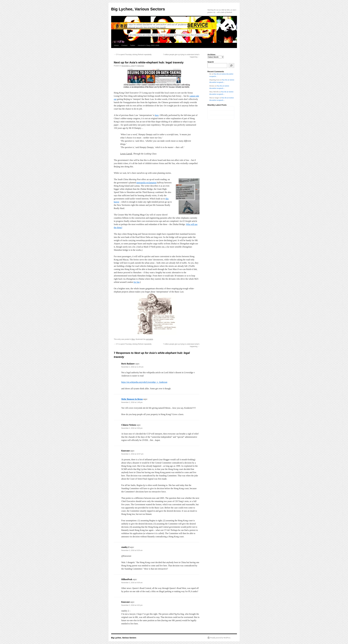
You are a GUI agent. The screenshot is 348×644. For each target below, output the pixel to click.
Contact (124, 45)
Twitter (132, 45)
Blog (133, 339)
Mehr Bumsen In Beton (132, 399)
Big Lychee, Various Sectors (138, 9)
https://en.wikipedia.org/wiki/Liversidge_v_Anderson (144, 382)
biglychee (140, 66)
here (157, 115)
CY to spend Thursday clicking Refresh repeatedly (133, 54)
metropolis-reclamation (146, 182)
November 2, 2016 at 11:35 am (132, 367)
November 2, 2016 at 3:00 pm (132, 428)
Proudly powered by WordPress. (220, 638)
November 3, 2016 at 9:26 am (132, 550)
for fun (136, 282)
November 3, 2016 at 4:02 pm (132, 605)
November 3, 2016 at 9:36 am (132, 583)
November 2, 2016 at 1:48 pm (132, 402)
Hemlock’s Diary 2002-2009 (148, 45)
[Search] (231, 65)
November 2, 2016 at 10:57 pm (132, 454)
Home (116, 45)
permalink (149, 339)
